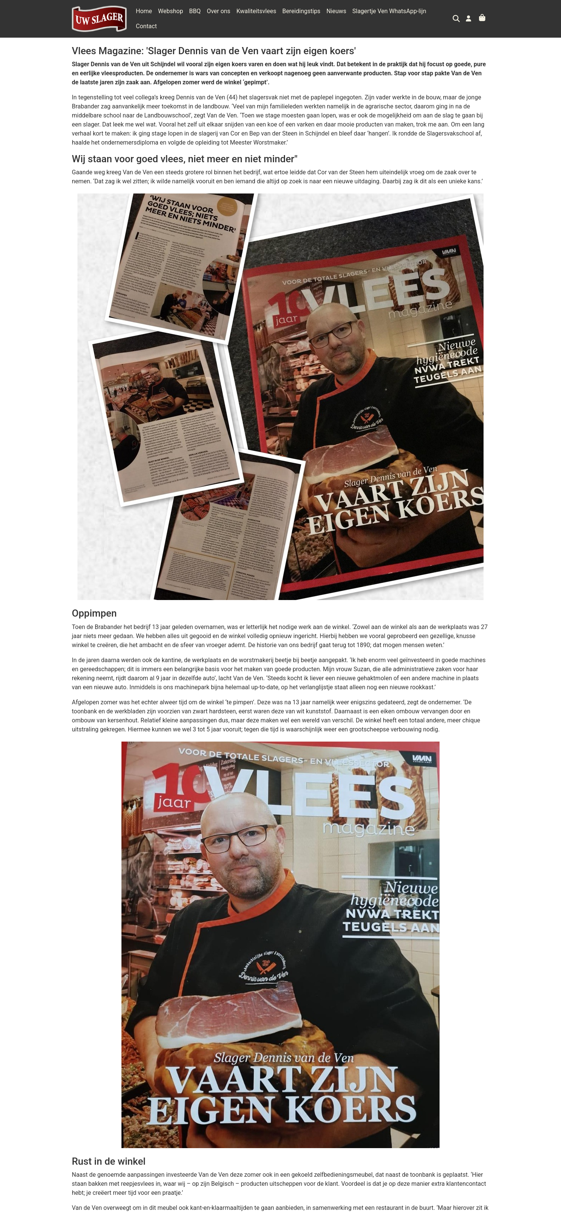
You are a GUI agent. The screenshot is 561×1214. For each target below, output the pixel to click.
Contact (442, 16)
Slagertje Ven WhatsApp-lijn (389, 16)
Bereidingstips (301, 16)
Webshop (170, 16)
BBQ (195, 16)
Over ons (218, 16)
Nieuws (336, 16)
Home (144, 16)
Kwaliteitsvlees (256, 16)
